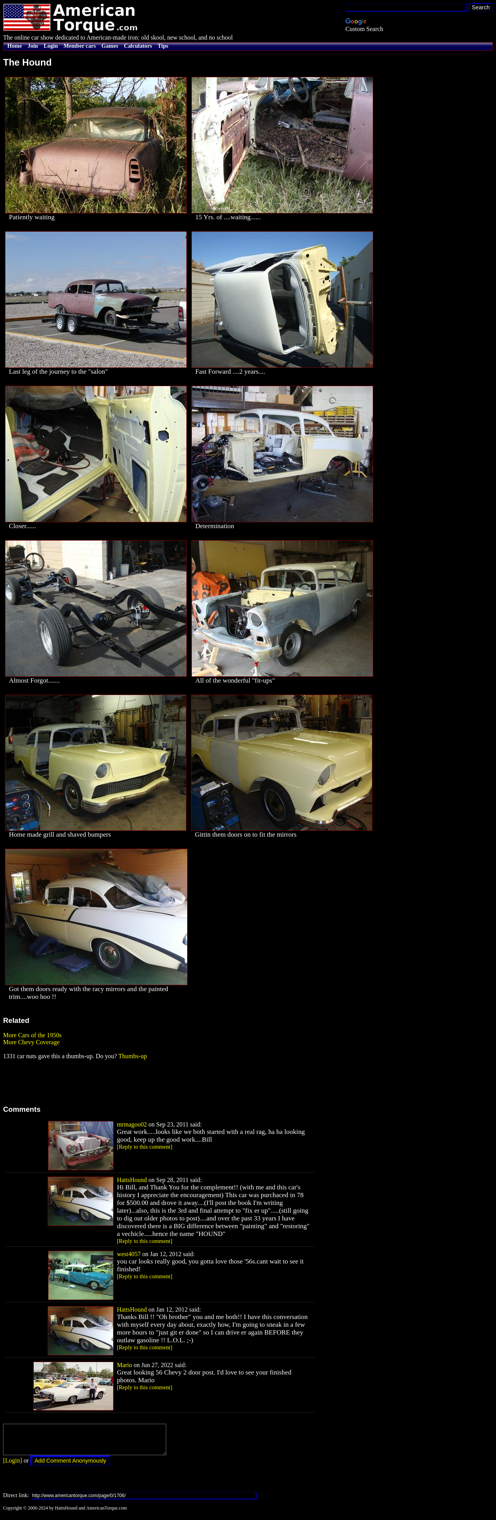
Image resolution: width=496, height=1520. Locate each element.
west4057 (129, 1254)
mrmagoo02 (132, 1124)
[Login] (12, 1466)
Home (14, 46)
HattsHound (132, 1180)
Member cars (80, 46)
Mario (124, 1365)
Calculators (138, 46)
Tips (163, 46)
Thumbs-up (132, 1056)
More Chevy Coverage (31, 1042)
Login (51, 46)
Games (110, 46)
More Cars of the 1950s (32, 1035)
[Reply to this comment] (144, 1147)
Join (33, 46)
